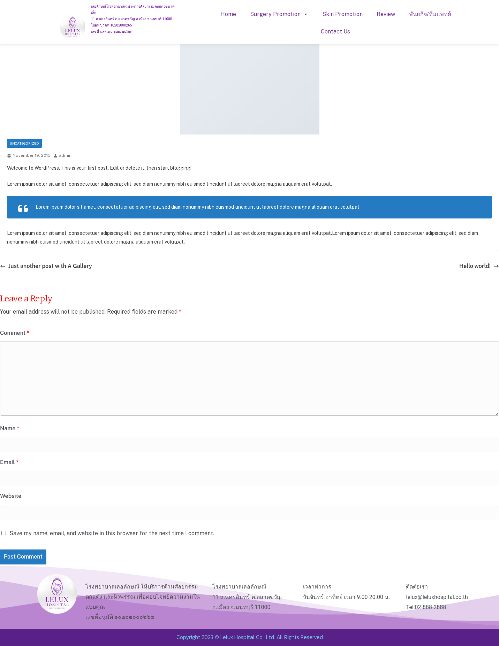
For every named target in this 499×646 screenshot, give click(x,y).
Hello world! (479, 266)
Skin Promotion (342, 14)
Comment (14, 333)
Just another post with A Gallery (46, 266)
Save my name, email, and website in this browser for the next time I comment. (111, 533)
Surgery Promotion (279, 14)
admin (65, 155)
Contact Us (335, 31)
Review (386, 14)
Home (228, 14)
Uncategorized (24, 143)
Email (9, 462)
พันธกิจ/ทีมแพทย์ (430, 14)
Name (9, 428)
